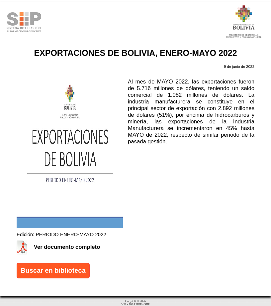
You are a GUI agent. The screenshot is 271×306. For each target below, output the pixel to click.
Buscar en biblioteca (53, 270)
